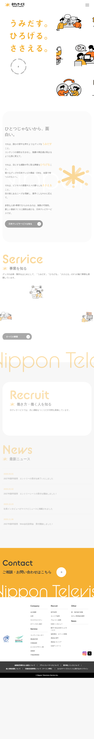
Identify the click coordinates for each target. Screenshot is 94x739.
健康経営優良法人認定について (25, 726)
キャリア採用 (55, 677)
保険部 (32, 712)
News (73, 682)
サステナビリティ (36, 681)
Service (33, 690)
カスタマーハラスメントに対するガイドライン (72, 730)
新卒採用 (54, 673)
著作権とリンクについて (71, 726)
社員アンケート (56, 707)
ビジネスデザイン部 (37, 708)
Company (34, 667)
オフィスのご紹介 (36, 685)
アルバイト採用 (56, 681)
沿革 (31, 677)
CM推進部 (33, 704)
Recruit (54, 667)
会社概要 (33, 673)
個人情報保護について (13, 730)
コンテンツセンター (37, 696)
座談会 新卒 (55, 699)
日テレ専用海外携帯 (77, 677)
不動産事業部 (34, 716)
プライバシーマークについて (49, 726)
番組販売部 (34, 700)
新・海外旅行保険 (77, 673)
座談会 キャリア (56, 703)
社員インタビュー (57, 685)
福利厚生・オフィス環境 (59, 695)
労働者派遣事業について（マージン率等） (39, 730)
